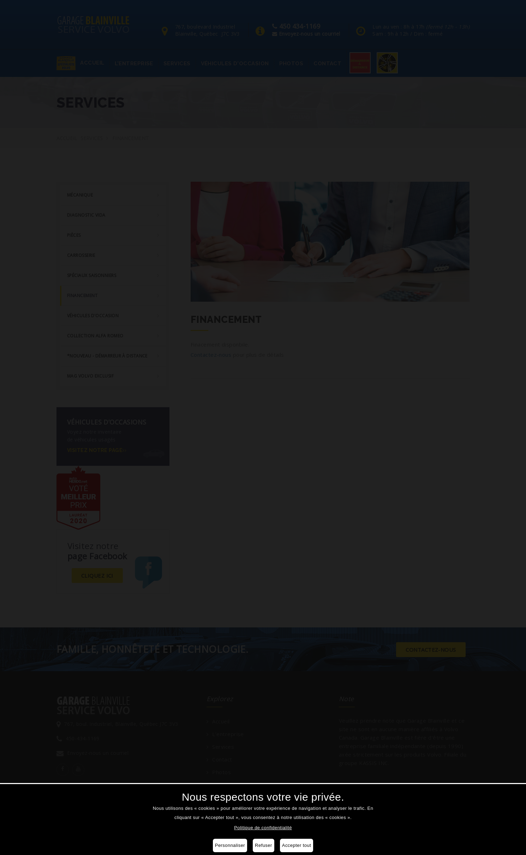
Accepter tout (296, 845)
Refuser (263, 845)
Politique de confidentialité (263, 827)
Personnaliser (230, 845)
